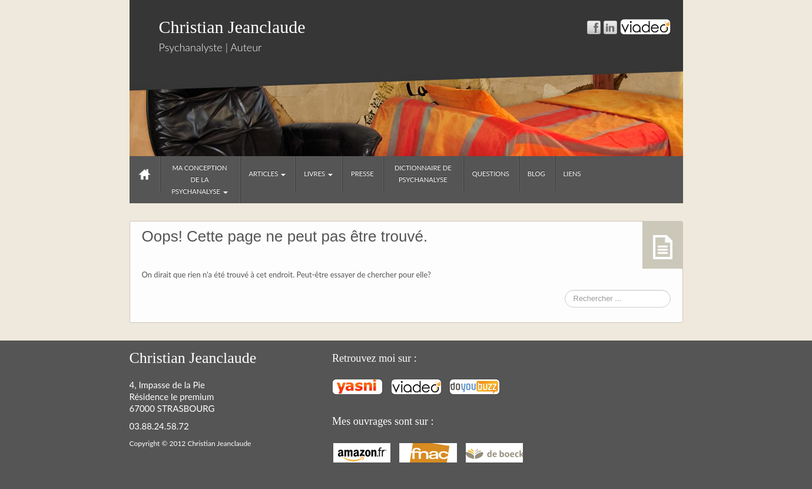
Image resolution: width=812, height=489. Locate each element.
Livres (318, 173)
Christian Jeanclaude (232, 27)
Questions (490, 173)
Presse (362, 173)
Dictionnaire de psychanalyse (423, 173)
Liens (572, 173)
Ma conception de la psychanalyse (199, 179)
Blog (536, 173)
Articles (267, 173)
